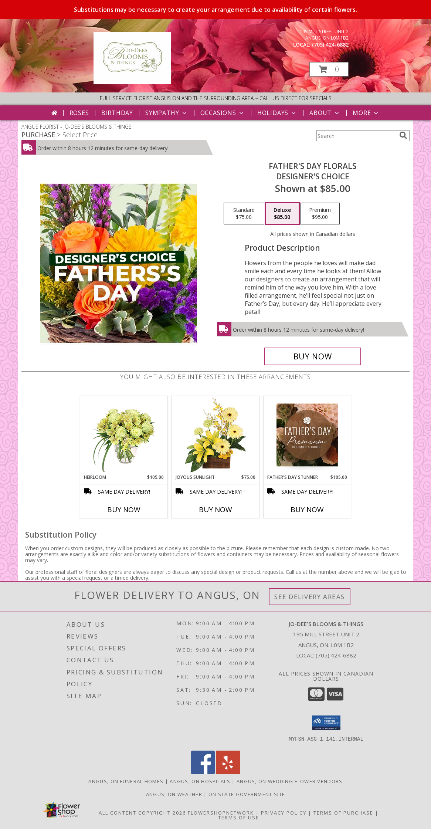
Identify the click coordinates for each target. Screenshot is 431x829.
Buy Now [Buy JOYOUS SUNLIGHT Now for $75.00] (215, 509)
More (366, 113)
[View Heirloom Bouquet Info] (124, 435)
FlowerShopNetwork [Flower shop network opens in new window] (221, 812)
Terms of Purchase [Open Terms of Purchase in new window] (343, 812)
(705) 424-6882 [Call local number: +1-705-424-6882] (330, 44)
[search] (403, 135)
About (324, 113)
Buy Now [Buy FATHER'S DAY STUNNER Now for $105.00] (307, 509)
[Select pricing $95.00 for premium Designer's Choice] (320, 213)
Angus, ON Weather (174, 794)
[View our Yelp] (228, 772)
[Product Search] (356, 136)
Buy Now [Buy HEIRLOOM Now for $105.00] (123, 509)
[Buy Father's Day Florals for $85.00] (312, 356)
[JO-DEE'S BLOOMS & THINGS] (132, 81)
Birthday (117, 113)
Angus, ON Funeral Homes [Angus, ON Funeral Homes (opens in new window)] (125, 781)
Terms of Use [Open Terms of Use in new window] (238, 817)
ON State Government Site (246, 794)
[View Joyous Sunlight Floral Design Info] (216, 435)
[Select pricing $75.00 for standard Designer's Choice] (244, 213)
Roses (79, 113)
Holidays (277, 113)
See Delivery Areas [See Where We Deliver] (309, 596)
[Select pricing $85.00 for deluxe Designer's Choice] (282, 213)
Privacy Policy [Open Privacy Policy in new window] (283, 812)
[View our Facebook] (203, 772)
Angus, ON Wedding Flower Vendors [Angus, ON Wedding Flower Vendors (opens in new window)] (290, 781)
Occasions (222, 113)
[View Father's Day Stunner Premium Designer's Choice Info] (307, 435)
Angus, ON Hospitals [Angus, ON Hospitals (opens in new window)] (200, 781)
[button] (329, 69)
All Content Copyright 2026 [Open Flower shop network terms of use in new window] (142, 812)
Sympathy (166, 113)
